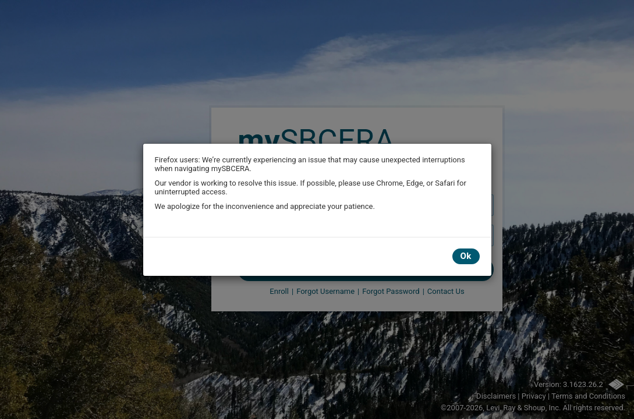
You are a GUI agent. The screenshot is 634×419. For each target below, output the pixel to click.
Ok (466, 256)
